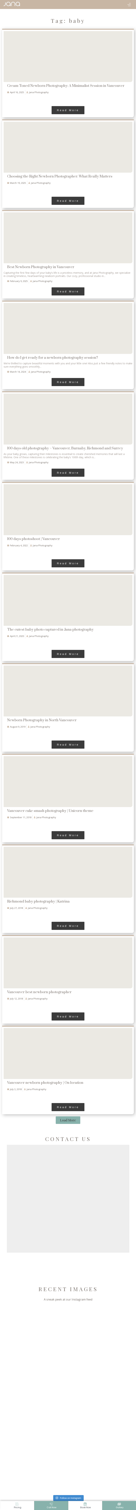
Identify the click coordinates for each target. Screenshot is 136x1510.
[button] (129, 5)
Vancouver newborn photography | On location (45, 1083)
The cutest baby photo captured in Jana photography (50, 629)
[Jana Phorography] (12, 4)
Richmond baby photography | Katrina (38, 901)
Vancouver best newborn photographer (39, 992)
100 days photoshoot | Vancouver (33, 539)
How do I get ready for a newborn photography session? (52, 358)
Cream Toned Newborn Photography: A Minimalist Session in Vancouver (65, 86)
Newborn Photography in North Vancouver (42, 720)
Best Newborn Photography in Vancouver (40, 267)
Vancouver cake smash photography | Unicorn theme (50, 811)
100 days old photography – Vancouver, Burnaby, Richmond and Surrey (65, 448)
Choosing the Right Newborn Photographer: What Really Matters (59, 176)
